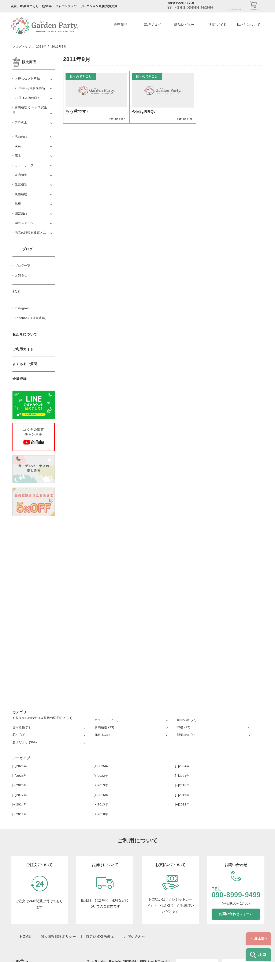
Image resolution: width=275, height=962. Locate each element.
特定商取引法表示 (100, 936)
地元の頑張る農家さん (30, 232)
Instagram (22, 308)
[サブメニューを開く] (167, 720)
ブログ (27, 249)
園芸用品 (21, 213)
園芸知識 (183, 720)
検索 (258, 955)
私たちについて (248, 24)
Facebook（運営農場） (31, 318)
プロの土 (21, 122)
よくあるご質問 (24, 364)
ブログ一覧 (22, 265)
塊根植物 (21, 194)
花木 (18, 155)
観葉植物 (21, 184)
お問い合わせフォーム (236, 914)
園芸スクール (24, 223)
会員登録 (19, 378)
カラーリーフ (24, 165)
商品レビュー (184, 24)
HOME (25, 936)
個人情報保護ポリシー (58, 936)
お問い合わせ (134, 936)
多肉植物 (21, 174)
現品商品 (21, 136)
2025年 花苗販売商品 (30, 88)
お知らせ (21, 275)
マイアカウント (236, 9)
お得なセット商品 (27, 78)
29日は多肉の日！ (27, 97)
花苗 (18, 146)
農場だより (20, 742)
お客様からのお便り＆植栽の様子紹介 (39, 717)
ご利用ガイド (216, 24)
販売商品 (120, 24)
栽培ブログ (152, 24)
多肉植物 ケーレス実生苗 (29, 110)
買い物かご (255, 9)
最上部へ (258, 938)
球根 (18, 203)
